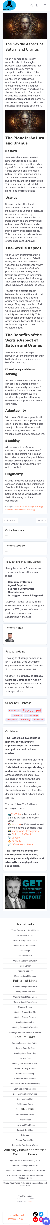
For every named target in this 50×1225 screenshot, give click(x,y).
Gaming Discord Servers (25, 1017)
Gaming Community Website (25, 1027)
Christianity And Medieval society (25, 1084)
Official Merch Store (22, 844)
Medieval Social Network (25, 976)
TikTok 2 (26, 834)
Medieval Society (25, 971)
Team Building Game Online (25, 940)
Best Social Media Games (25, 1089)
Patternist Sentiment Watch (25, 1145)
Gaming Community (25, 1022)
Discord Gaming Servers (25, 1069)
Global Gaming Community (25, 987)
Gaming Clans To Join (25, 1048)
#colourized (32, 710)
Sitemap (25, 1135)
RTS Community (25, 956)
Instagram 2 (32, 831)
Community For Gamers (25, 1079)
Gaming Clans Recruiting (25, 1053)
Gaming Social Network (25, 992)
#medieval (17, 715)
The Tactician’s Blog (25, 1115)
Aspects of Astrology (24, 506)
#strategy (25, 719)
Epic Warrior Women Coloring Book (25, 1160)
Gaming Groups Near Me (25, 1012)
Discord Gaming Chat (25, 1140)
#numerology (31, 715)
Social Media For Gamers (25, 946)
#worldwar (38, 719)
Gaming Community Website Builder (25, 1032)
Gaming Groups (25, 1007)
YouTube (16, 814)
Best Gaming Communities (25, 1094)
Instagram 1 (17, 831)
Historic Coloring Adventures (25, 1165)
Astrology (39, 506)
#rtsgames (12, 719)
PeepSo (29, 1201)
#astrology (14, 710)
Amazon (16, 824)
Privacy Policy (25, 1120)
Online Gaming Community (25, 961)
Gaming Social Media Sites (25, 997)
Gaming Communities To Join (25, 1043)
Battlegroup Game (25, 1104)
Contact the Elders (25, 1130)
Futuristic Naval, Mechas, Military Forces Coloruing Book (25, 1176)
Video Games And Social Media (25, 930)
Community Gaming (25, 1074)
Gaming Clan (25, 1058)
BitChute (16, 841)
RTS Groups (25, 951)
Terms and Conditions (25, 1125)
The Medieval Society (25, 935)
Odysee (15, 837)
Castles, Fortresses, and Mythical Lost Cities (25, 1170)
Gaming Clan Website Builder (25, 1063)
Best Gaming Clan (25, 1099)
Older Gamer (25, 966)
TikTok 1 (15, 834)
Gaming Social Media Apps (25, 1002)
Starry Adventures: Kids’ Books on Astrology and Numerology (25, 1184)
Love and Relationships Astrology (20, 510)
